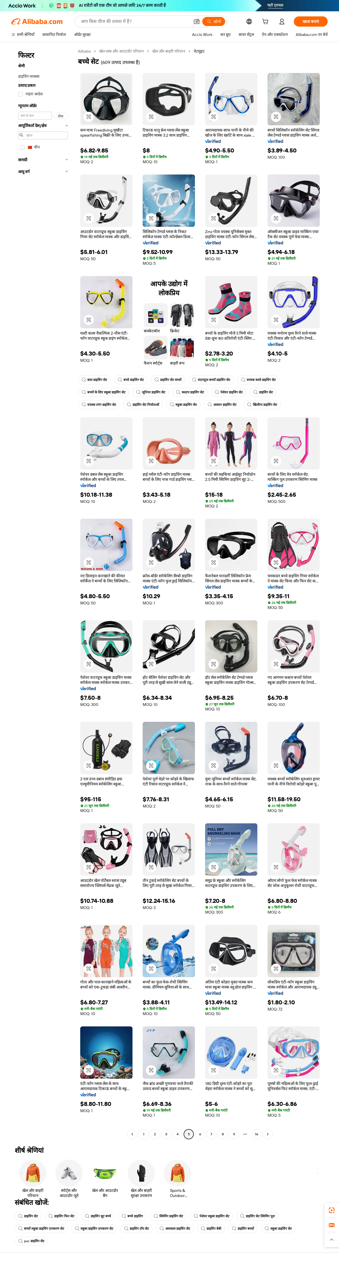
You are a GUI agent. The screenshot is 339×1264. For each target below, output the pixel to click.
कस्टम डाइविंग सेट (190, 392)
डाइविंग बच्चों (243, 1228)
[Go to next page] (268, 1134)
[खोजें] (213, 21)
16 (256, 1134)
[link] (331, 1210)
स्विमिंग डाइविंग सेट (168, 1216)
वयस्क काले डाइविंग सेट (258, 380)
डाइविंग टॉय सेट (136, 1228)
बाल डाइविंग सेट (94, 380)
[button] (196, 21)
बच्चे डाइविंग (132, 1216)
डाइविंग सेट (263, 392)
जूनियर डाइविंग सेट (150, 392)
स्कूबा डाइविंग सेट (183, 404)
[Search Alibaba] (135, 21)
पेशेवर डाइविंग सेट (229, 392)
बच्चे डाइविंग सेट (131, 380)
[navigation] (43, 593)
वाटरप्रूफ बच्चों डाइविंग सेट (211, 380)
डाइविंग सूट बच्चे (98, 1216)
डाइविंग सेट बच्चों (168, 380)
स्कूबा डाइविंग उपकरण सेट (94, 1228)
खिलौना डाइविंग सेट (262, 404)
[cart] (266, 22)
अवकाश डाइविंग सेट (175, 1228)
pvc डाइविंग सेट (31, 1241)
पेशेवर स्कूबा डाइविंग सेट (211, 1216)
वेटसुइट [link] (199, 51)
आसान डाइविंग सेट (222, 404)
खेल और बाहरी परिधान (168, 51)
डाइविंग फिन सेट (61, 1216)
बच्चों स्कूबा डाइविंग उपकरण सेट (41, 1228)
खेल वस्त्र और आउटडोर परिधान (121, 51)
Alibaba (84, 51)
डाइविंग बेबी (211, 1228)
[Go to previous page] (132, 1134)
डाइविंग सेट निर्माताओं (143, 404)
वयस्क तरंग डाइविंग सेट (99, 404)
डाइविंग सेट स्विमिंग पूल (257, 1216)
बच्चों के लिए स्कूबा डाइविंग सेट (103, 392)
